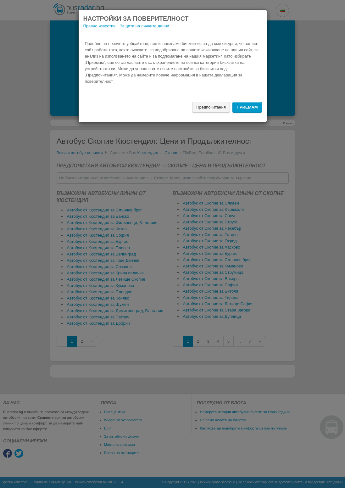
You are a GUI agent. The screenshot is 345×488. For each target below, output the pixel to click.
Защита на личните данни (144, 26)
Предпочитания (211, 107)
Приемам (247, 107)
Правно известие (99, 26)
